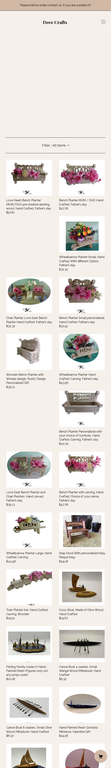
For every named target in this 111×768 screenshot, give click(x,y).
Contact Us (13, 746)
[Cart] (100, 756)
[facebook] (6, 740)
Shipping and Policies (19, 750)
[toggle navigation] (103, 22)
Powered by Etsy (16, 760)
